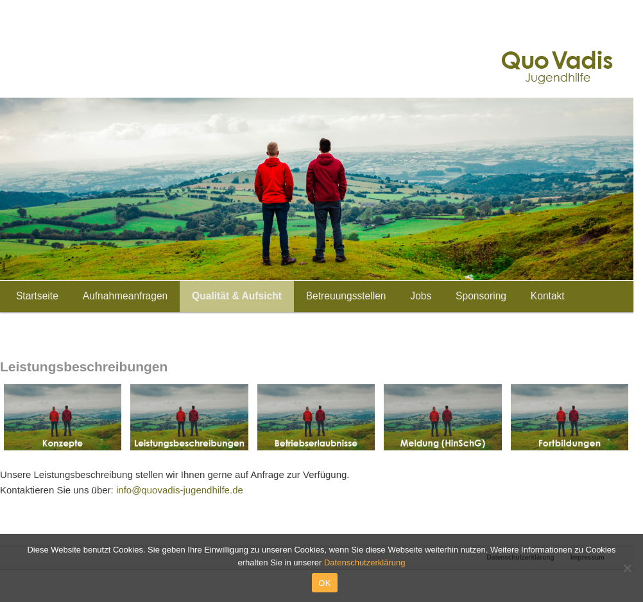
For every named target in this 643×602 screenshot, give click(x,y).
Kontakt (548, 295)
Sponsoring (481, 295)
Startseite (37, 295)
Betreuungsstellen (346, 295)
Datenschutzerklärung (364, 562)
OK (324, 583)
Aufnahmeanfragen (125, 295)
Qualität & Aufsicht (237, 295)
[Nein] (627, 568)
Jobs (420, 295)
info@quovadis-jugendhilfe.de (179, 489)
